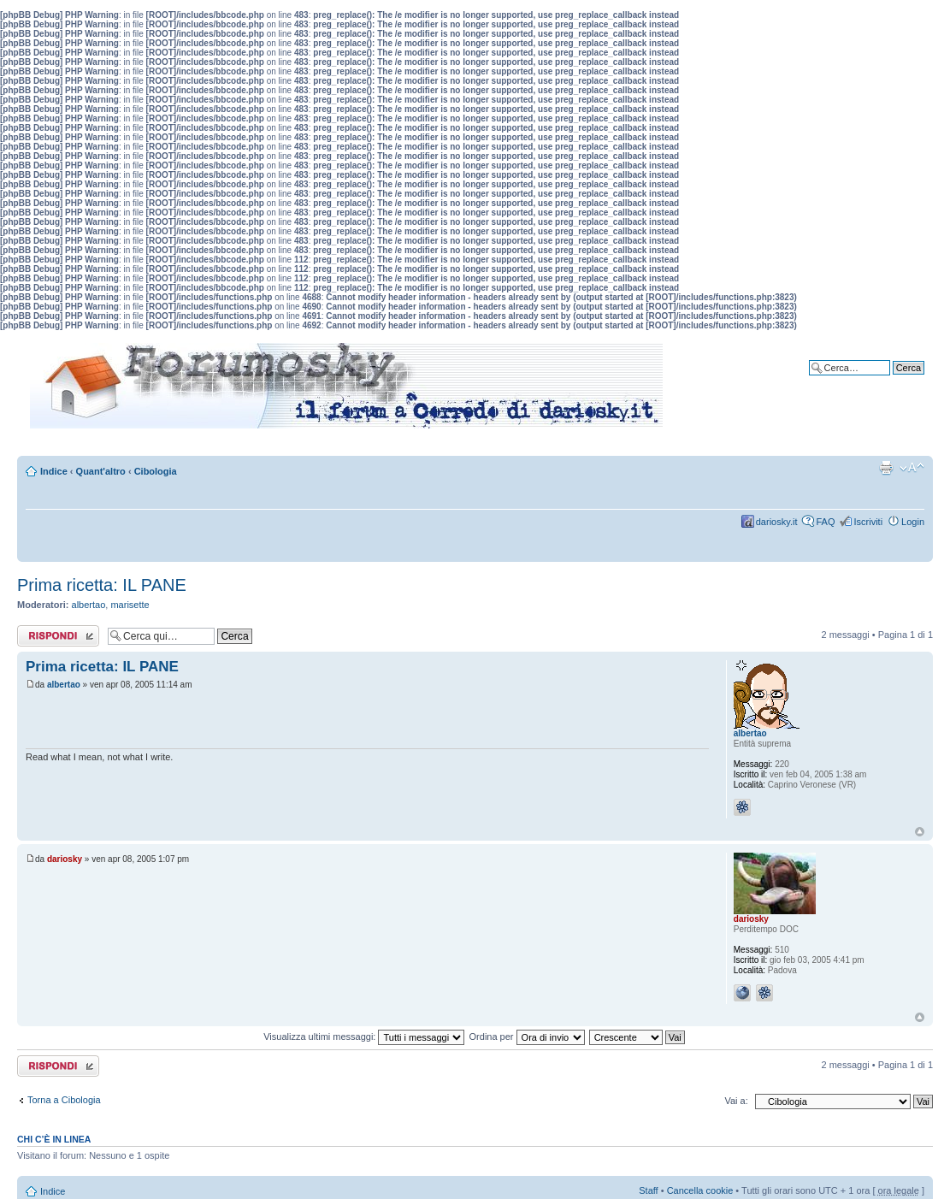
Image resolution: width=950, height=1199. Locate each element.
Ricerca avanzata (888, 380)
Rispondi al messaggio (58, 636)
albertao (89, 605)
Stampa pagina (885, 467)
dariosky (64, 859)
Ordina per (527, 1036)
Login (912, 522)
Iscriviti (867, 522)
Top (919, 831)
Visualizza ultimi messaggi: (363, 1036)
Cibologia (155, 471)
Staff (648, 1190)
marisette (129, 605)
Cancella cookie (700, 1190)
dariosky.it (777, 522)
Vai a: (735, 1101)
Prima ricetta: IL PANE (101, 585)
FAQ (825, 522)
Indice (54, 471)
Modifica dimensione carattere (912, 467)
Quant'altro (101, 471)
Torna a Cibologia (64, 1100)
